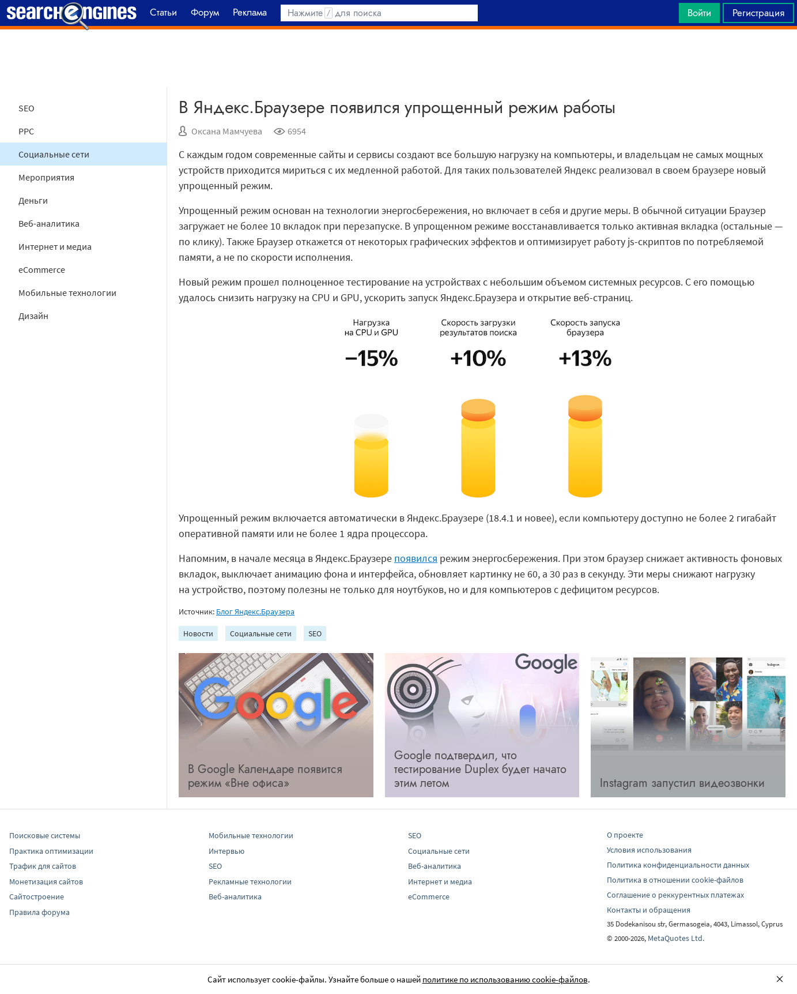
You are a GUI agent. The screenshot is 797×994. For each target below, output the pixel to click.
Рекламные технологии (250, 881)
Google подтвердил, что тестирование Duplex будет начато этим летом (480, 769)
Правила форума (39, 912)
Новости (198, 633)
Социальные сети (53, 154)
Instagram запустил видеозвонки (682, 783)
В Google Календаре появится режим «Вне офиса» (265, 776)
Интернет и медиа (55, 246)
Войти (699, 13)
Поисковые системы (44, 835)
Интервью (226, 851)
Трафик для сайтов (42, 866)
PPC (26, 131)
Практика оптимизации (51, 851)
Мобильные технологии (67, 292)
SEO (26, 108)
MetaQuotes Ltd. (676, 938)
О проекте (625, 835)
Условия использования (649, 850)
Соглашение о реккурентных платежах (675, 895)
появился (415, 558)
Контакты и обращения (648, 910)
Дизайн (33, 315)
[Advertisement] (399, 58)
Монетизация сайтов (46, 881)
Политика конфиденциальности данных (678, 865)
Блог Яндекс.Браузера (255, 611)
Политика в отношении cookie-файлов (675, 880)
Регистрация (758, 13)
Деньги (33, 200)
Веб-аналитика (49, 223)
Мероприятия (46, 177)
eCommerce (41, 269)
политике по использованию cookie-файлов (505, 979)
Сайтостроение (36, 896)
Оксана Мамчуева (226, 131)
